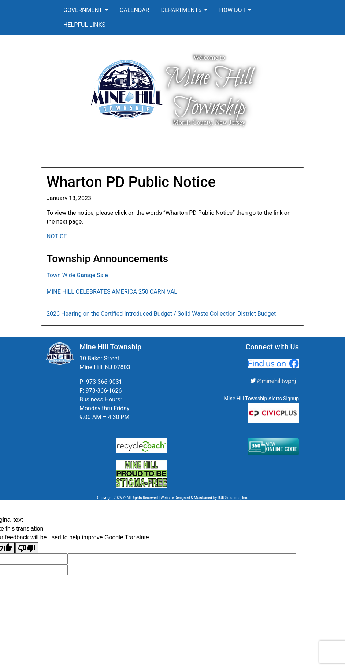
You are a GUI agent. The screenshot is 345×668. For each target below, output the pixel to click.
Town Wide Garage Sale (77, 275)
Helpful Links (84, 24)
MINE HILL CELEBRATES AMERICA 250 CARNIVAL (112, 291)
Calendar (134, 10)
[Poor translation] (26, 547)
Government (83, 10)
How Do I (232, 10)
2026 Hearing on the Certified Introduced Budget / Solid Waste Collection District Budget (161, 313)
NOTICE (57, 236)
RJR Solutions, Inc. (233, 498)
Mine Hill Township (209, 93)
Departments (182, 10)
